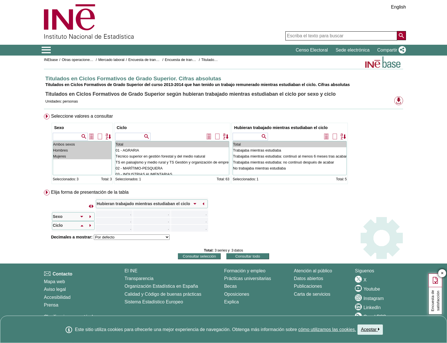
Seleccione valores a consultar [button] (82, 116)
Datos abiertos (308, 278)
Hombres (82, 150)
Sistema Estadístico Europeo (154, 301)
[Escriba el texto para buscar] (341, 35)
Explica (231, 301)
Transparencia (139, 278)
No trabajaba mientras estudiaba (289, 168)
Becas (230, 286)
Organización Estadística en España (161, 286)
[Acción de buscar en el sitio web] (401, 35)
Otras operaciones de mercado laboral (93, 60)
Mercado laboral (111, 60)
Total (172, 144)
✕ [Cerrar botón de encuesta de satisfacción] (442, 273)
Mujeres (82, 156)
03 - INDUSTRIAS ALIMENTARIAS (172, 174)
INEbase (51, 60)
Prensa (51, 305)
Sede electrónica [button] (352, 50)
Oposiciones (236, 294)
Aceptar (370, 329)
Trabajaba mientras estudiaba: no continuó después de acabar (289, 162)
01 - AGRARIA (172, 150)
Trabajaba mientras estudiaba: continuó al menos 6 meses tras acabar (289, 156)
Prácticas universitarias (247, 278)
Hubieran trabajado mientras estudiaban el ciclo (281, 127)
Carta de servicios (312, 294)
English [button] (398, 7)
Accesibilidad (57, 297)
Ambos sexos (82, 144)
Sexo (59, 127)
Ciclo (122, 127)
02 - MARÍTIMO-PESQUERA (172, 168)
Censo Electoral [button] (312, 50)
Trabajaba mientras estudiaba (289, 150)
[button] (390, 50)
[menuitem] (223, 150)
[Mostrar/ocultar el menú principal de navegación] (46, 50)
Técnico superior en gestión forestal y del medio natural (172, 156)
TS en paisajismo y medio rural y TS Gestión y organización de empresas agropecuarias (172, 162)
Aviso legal (55, 289)
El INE (131, 270)
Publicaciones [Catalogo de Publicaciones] (308, 286)
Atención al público (313, 270)
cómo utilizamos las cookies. (327, 329)
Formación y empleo (244, 270)
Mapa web (54, 281)
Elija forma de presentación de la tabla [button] (90, 192)
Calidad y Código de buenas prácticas (163, 294)
